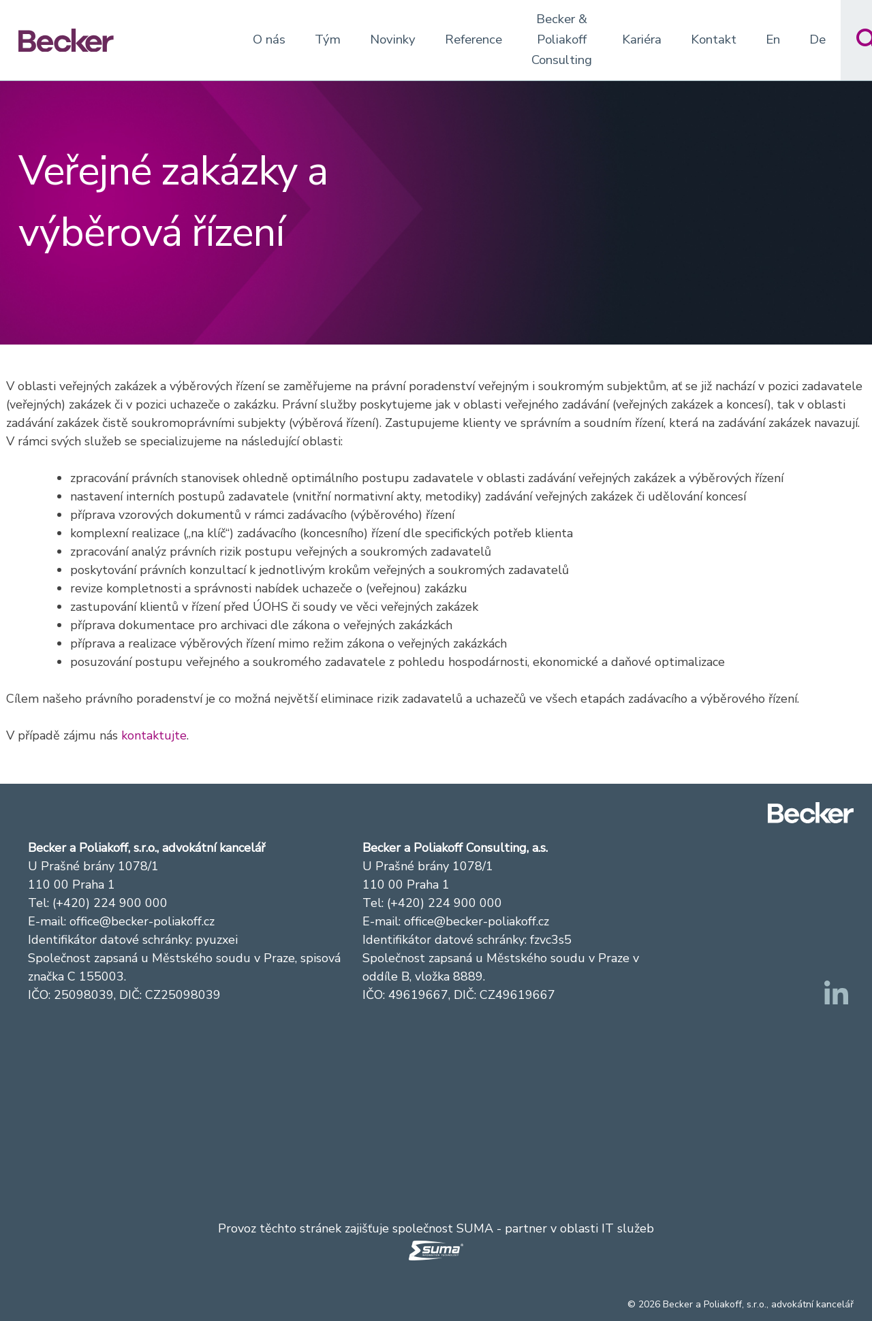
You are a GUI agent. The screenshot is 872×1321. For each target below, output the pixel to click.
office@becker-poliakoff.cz (142, 921)
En (773, 39)
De (817, 39)
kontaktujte (154, 735)
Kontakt (713, 39)
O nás (269, 39)
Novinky (393, 39)
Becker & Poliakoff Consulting (561, 39)
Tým (328, 39)
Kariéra (641, 39)
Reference (473, 39)
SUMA (474, 1228)
